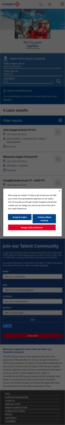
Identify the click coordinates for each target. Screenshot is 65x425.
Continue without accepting (44, 219)
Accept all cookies (20, 217)
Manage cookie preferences (32, 227)
